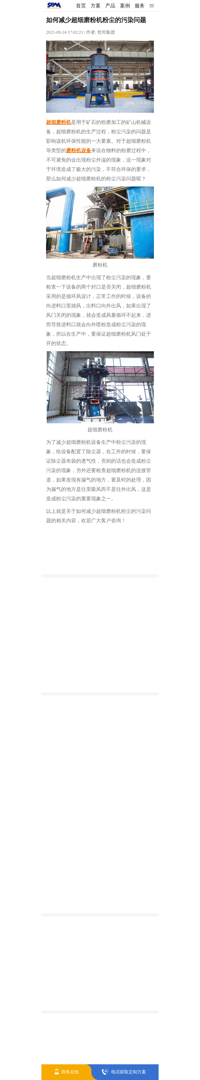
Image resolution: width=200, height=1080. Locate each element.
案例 (125, 5)
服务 (140, 5)
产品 (110, 5)
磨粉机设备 (78, 150)
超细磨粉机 (58, 122)
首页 (81, 5)
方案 (96, 5)
